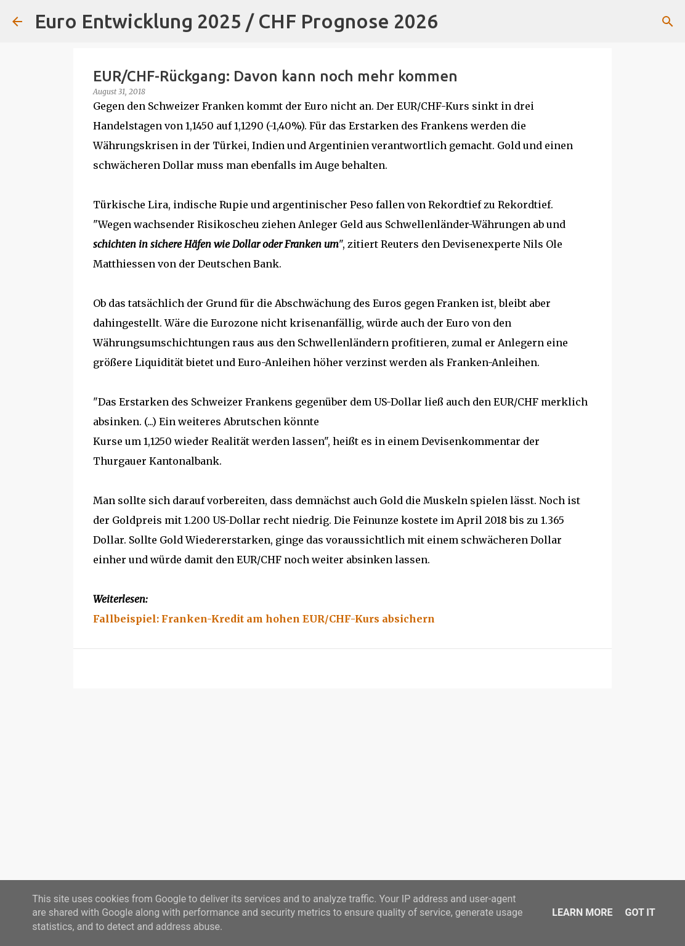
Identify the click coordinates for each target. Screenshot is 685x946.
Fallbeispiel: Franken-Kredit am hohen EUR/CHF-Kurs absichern (264, 619)
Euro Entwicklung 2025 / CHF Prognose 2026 (236, 21)
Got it (640, 912)
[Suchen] (455, 21)
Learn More (582, 912)
